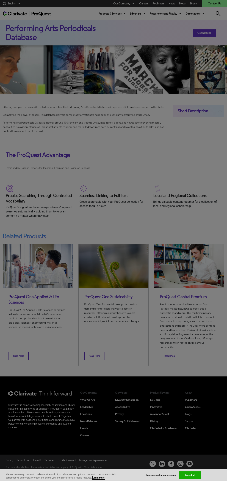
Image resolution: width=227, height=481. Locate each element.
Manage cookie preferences (161, 477)
